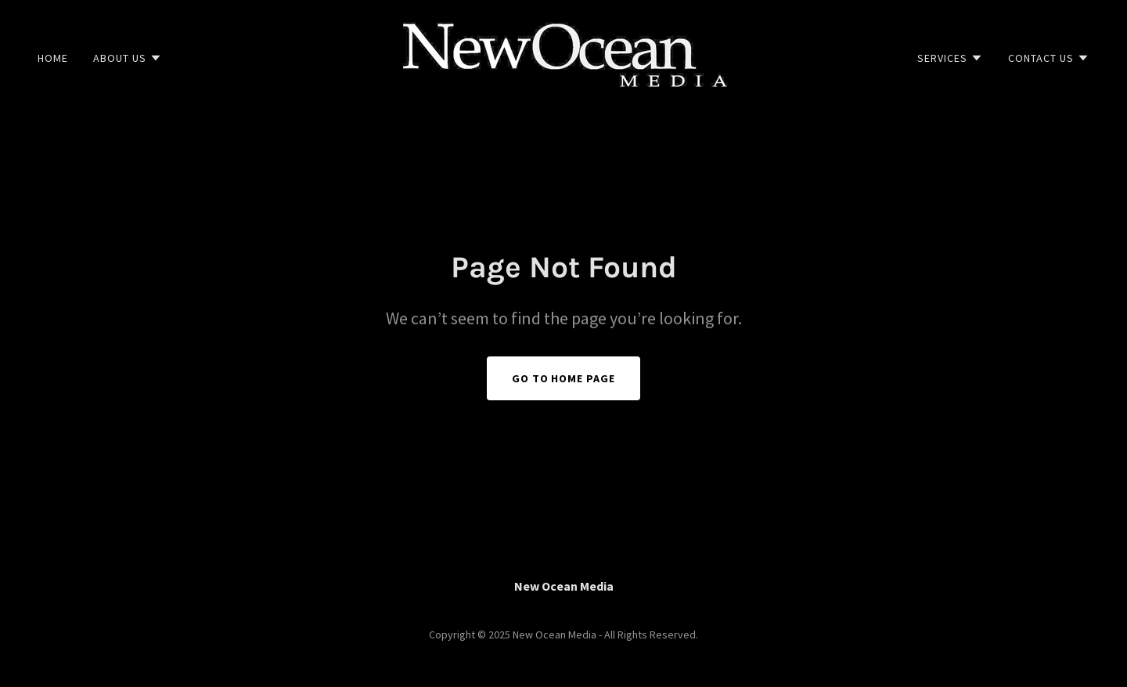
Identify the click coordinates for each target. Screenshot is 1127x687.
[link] (563, 56)
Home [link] (53, 58)
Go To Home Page (564, 378)
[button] (127, 58)
